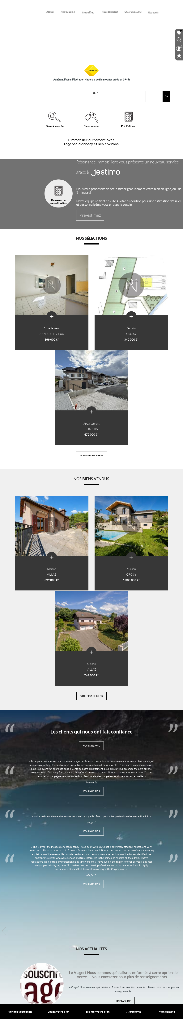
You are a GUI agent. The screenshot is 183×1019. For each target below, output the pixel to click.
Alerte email (134, 1011)
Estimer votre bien (98, 1011)
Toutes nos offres (91, 349)
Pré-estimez (85, 218)
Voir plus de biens (91, 478)
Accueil (57, 11)
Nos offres (93, 11)
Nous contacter (114, 11)
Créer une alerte (136, 11)
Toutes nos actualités (91, 951)
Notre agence (73, 11)
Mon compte (167, 1011)
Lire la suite (123, 784)
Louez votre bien (59, 1011)
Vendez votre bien (20, 1011)
